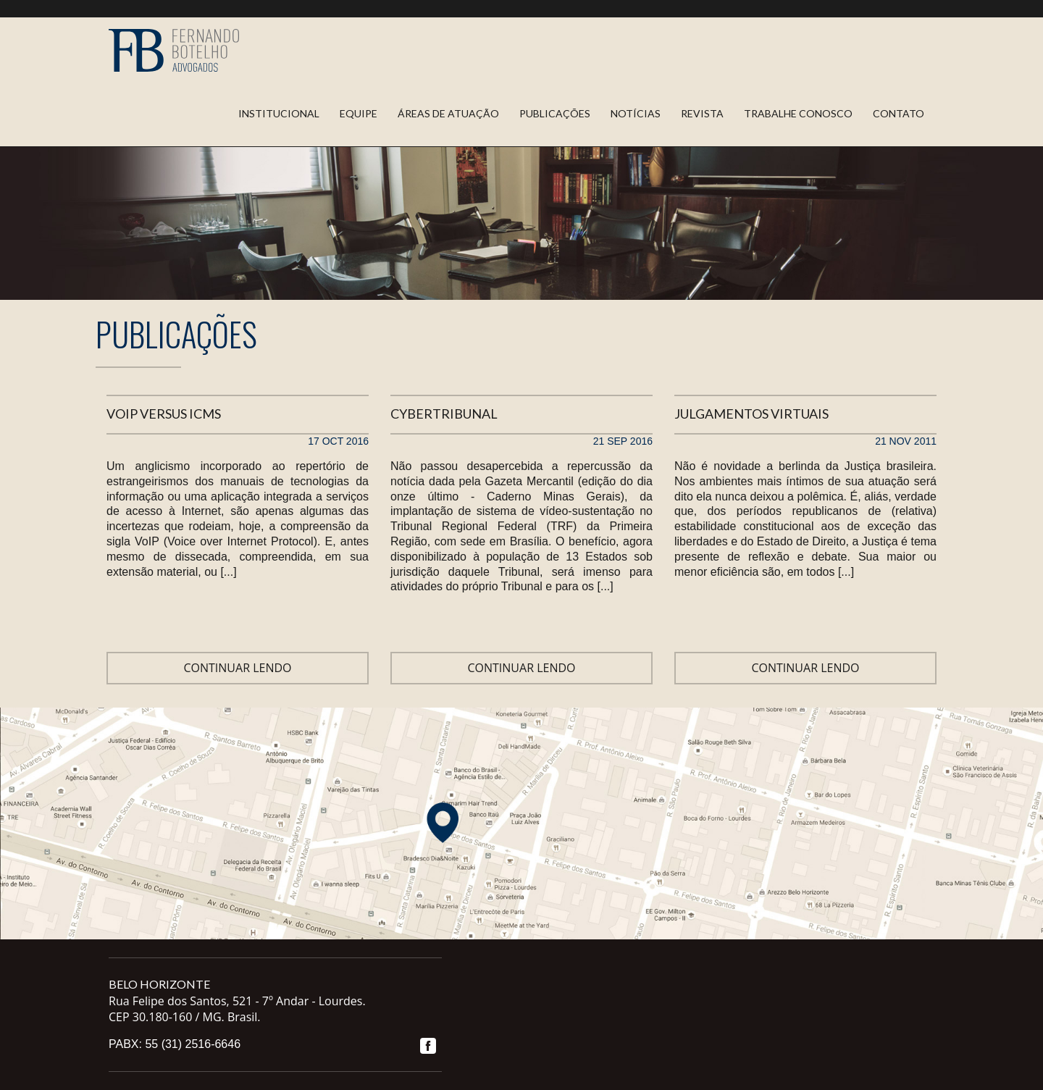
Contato (898, 113)
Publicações (554, 113)
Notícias (636, 113)
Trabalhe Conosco (798, 113)
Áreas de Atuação (448, 113)
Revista (702, 113)
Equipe (358, 113)
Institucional (278, 113)
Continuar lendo (237, 668)
